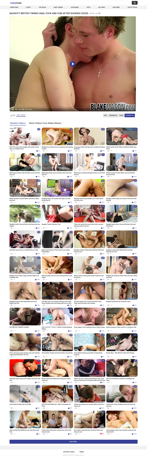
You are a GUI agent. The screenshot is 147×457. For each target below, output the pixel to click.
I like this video (12, 115)
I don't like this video (14, 115)
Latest (28, 7)
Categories (75, 7)
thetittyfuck (132, 7)
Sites (88, 7)
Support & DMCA (69, 452)
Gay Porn (101, 7)
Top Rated (42, 7)
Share (121, 115)
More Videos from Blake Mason (45, 123)
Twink (16, 3)
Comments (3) (130, 115)
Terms (81, 452)
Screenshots (113, 115)
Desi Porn (116, 7)
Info (105, 115)
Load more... (73, 441)
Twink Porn (14, 7)
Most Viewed (58, 7)
